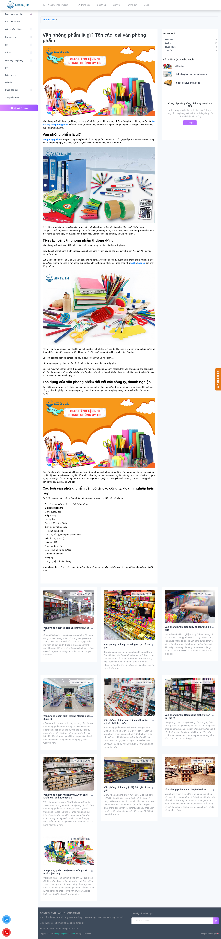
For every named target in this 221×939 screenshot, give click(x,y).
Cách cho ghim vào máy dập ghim (191, 74)
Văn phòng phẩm (51, 139)
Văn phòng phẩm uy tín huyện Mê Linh (186, 789)
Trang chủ (49, 20)
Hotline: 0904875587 (18, 108)
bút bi (133, 263)
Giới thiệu (179, 66)
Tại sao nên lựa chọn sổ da (187, 83)
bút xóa (141, 263)
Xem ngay (190, 122)
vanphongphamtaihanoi (65, 933)
